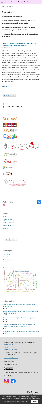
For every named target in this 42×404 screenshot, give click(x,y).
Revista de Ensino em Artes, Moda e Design (18, 2)
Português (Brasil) (8, 225)
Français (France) (8, 222)
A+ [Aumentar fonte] (7, 239)
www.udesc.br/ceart (10, 349)
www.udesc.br (8, 344)
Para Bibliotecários (8, 260)
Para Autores (6, 257)
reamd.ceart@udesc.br (11, 358)
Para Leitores (6, 254)
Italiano (5, 228)
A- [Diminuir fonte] (15, 239)
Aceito (34, 401)
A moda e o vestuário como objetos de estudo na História (21, 331)
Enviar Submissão (9, 96)
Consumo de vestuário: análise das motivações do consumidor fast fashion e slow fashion (19, 325)
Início (3, 6)
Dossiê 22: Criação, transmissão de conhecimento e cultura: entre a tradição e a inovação (19, 44)
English (5, 217)
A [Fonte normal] (11, 239)
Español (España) (8, 220)
